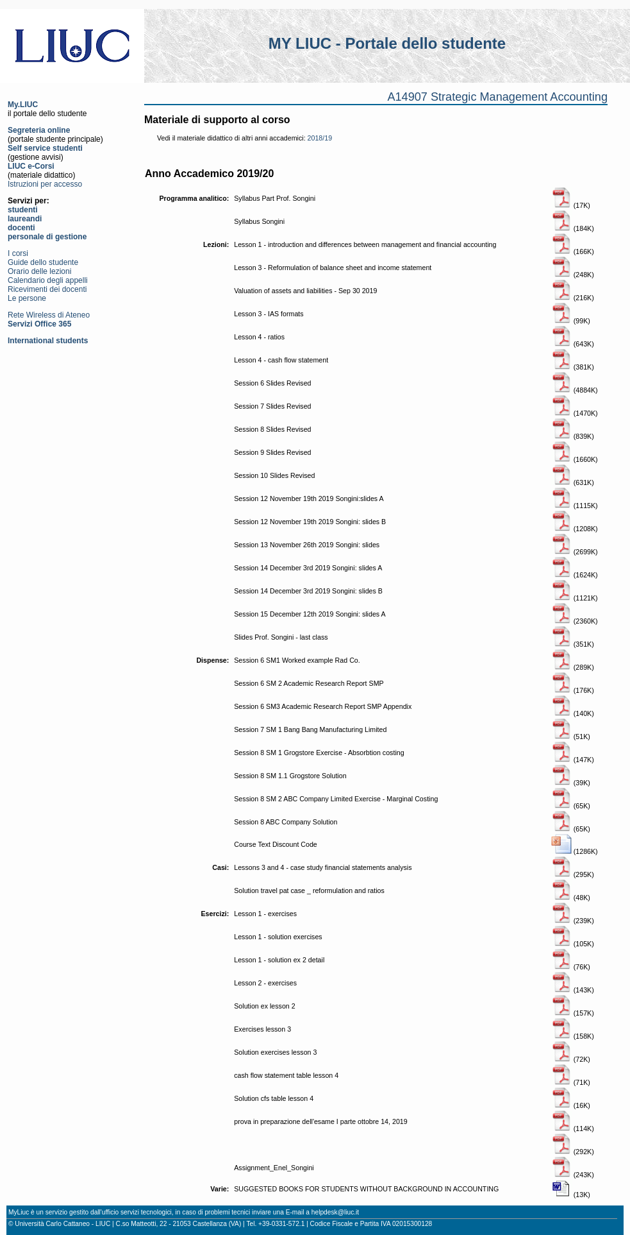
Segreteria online (39, 130)
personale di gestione (47, 236)
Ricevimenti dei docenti (47, 289)
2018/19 (320, 138)
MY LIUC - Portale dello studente (387, 43)
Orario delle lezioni (39, 271)
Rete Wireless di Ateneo (49, 315)
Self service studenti (45, 148)
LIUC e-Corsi (31, 166)
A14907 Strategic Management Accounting (497, 96)
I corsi (18, 253)
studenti (23, 209)
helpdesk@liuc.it (335, 1212)
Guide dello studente (43, 262)
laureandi (25, 218)
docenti (21, 227)
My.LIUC (23, 104)
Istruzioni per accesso (45, 184)
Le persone (27, 298)
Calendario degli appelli (48, 280)
